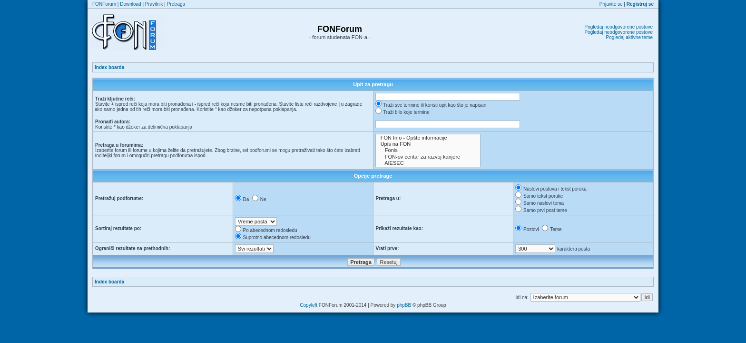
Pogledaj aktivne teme (629, 37)
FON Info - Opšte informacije (428, 138)
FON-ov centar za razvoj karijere (428, 157)
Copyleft (308, 305)
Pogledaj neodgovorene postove (619, 27)
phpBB (404, 305)
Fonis (428, 150)
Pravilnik (154, 4)
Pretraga (176, 4)
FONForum (104, 4)
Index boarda (109, 67)
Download (130, 4)
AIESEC (428, 163)
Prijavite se (611, 4)
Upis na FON (428, 144)
